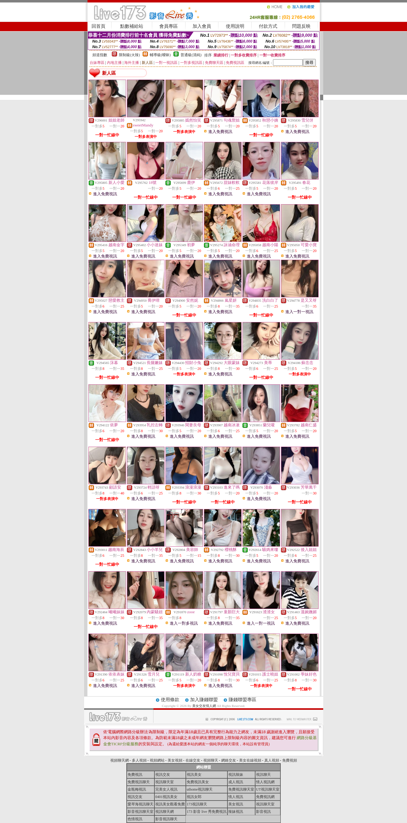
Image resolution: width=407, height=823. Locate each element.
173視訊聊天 (197, 804)
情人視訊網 (265, 782)
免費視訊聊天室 (241, 789)
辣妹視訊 (235, 811)
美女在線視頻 (250, 760)
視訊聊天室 (164, 782)
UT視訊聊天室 (267, 789)
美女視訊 (235, 804)
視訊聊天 (263, 774)
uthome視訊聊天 (200, 789)
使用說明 (235, 26)
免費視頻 (289, 760)
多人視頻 (139, 760)
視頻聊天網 (119, 760)
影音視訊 (263, 811)
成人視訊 (235, 782)
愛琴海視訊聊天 (140, 804)
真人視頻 (271, 760)
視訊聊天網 (164, 811)
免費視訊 (135, 774)
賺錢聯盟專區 (242, 699)
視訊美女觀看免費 (170, 804)
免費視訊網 (265, 797)
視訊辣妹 (235, 774)
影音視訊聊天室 (140, 811)
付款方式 (268, 26)
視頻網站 (157, 760)
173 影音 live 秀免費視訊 (206, 811)
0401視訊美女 (166, 797)
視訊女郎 (194, 797)
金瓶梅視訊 (137, 789)
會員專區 (168, 26)
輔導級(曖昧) (160, 55)
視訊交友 (162, 774)
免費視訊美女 (198, 782)
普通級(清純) (191, 55)
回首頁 (98, 26)
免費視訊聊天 (139, 782)
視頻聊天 (210, 760)
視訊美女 (194, 774)
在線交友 (192, 760)
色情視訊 (135, 819)
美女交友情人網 (204, 706)
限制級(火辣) (129, 55)
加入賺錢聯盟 (204, 699)
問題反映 (301, 26)
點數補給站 (131, 26)
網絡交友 (228, 760)
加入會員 (202, 26)
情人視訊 (235, 797)
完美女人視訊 (166, 789)
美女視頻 (175, 760)
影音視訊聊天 (166, 819)
